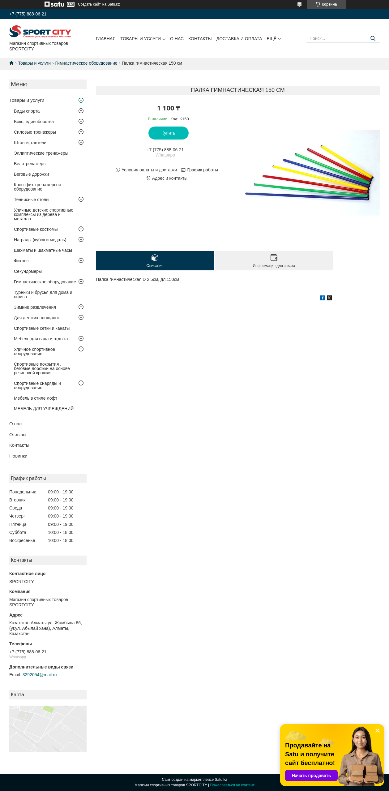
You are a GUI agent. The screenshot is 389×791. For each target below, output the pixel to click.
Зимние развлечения (35, 307)
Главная (106, 38)
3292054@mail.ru (40, 674)
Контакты (200, 38)
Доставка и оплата (239, 38)
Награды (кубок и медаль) (40, 239)
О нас (177, 38)
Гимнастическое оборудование (86, 63)
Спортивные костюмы (36, 229)
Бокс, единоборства (34, 121)
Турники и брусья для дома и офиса (43, 294)
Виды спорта (27, 111)
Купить (168, 133)
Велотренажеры (30, 163)
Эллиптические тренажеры (41, 153)
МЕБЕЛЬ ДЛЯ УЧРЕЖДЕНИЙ (44, 408)
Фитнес (21, 260)
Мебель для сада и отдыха (41, 338)
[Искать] (373, 38)
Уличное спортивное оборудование (34, 351)
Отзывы (17, 434)
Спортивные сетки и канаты (42, 328)
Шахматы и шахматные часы (43, 250)
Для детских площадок (37, 317)
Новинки (18, 455)
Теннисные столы (31, 199)
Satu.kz (221, 779)
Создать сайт (89, 4)
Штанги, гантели (30, 142)
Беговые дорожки (31, 174)
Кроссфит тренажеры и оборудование (37, 186)
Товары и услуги (140, 38)
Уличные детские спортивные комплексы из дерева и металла (43, 214)
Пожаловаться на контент (232, 785)
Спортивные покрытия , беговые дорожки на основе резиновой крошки (42, 368)
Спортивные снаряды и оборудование (37, 385)
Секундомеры (28, 271)
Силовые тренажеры (35, 132)
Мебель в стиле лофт (35, 398)
